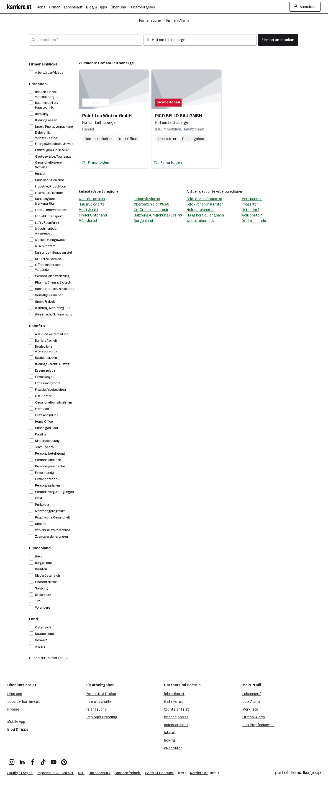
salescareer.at (176, 725)
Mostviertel (88, 210)
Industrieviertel (147, 199)
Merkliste (250, 709)
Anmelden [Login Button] (305, 7)
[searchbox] (85, 40)
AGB (81, 773)
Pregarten (250, 204)
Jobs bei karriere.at (23, 701)
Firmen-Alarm (177, 20)
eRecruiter (173, 748)
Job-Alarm (251, 701)
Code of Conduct (159, 773)
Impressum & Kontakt (55, 773)
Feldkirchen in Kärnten (205, 204)
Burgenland (143, 221)
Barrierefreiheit (128, 773)
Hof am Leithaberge (116, 63)
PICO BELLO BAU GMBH (178, 115)
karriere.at (199, 773)
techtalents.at (176, 709)
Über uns (14, 694)
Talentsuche (96, 709)
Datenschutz (99, 773)
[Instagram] (11, 760)
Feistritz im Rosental (204, 199)
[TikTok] (43, 760)
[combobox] (85, 40)
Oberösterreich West (151, 204)
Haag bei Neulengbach (205, 215)
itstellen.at (173, 701)
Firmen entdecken (278, 40)
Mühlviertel (88, 221)
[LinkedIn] (22, 760)
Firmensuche (150, 20)
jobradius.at (174, 694)
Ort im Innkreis (253, 221)
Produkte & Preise (101, 694)
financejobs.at (176, 717)
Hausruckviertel (92, 204)
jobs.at (170, 732)
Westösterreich (92, 199)
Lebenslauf (251, 694)
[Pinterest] (64, 760)
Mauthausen (251, 199)
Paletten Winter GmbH (107, 115)
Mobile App (16, 721)
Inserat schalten (99, 701)
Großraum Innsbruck (151, 210)
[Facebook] (32, 760)
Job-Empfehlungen (258, 725)
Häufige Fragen (20, 773)
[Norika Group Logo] (298, 774)
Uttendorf (250, 210)
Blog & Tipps (17, 729)
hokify (169, 740)
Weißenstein (251, 215)
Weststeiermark (200, 221)
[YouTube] (53, 760)
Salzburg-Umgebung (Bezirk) (158, 215)
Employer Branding (101, 717)
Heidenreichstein (201, 210)
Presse (13, 709)
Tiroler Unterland (93, 215)
